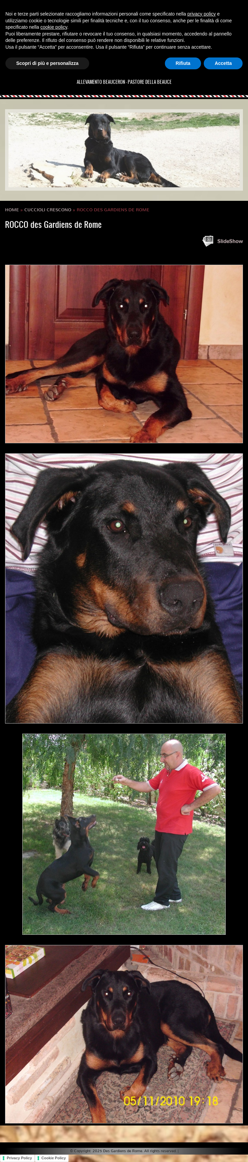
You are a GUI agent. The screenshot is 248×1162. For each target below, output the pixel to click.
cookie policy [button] (54, 27)
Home (12, 210)
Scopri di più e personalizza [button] (47, 63)
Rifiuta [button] (183, 63)
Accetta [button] (223, 63)
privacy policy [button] (202, 14)
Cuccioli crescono (47, 210)
